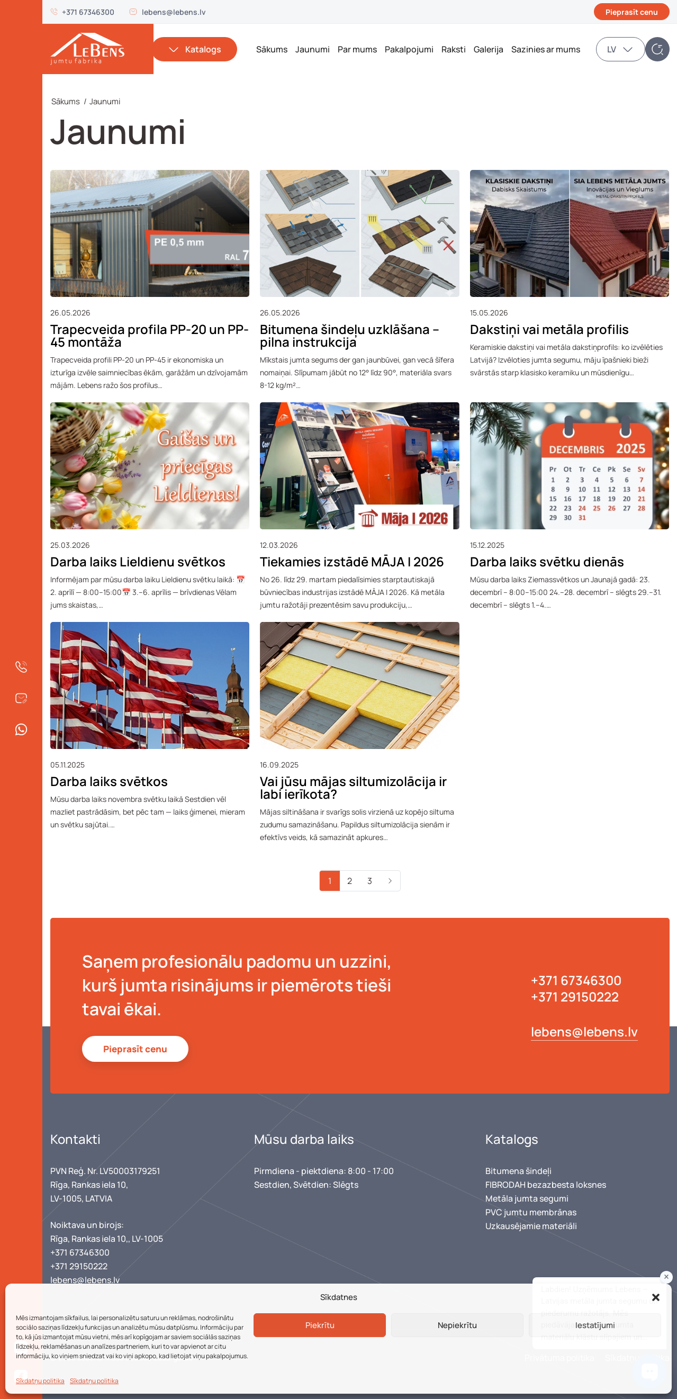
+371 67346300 (88, 12)
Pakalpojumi (409, 49)
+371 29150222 (575, 996)
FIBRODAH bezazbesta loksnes (545, 1184)
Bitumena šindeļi (518, 1171)
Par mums (357, 49)
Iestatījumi (595, 1325)
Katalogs (203, 49)
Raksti (453, 49)
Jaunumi (312, 49)
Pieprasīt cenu (632, 12)
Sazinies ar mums (545, 49)
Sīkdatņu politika (40, 1380)
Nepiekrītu (457, 1325)
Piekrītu (320, 1325)
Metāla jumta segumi (526, 1198)
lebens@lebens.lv (174, 12)
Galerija (488, 49)
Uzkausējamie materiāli (531, 1226)
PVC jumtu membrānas (530, 1212)
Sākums (271, 49)
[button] (656, 1297)
